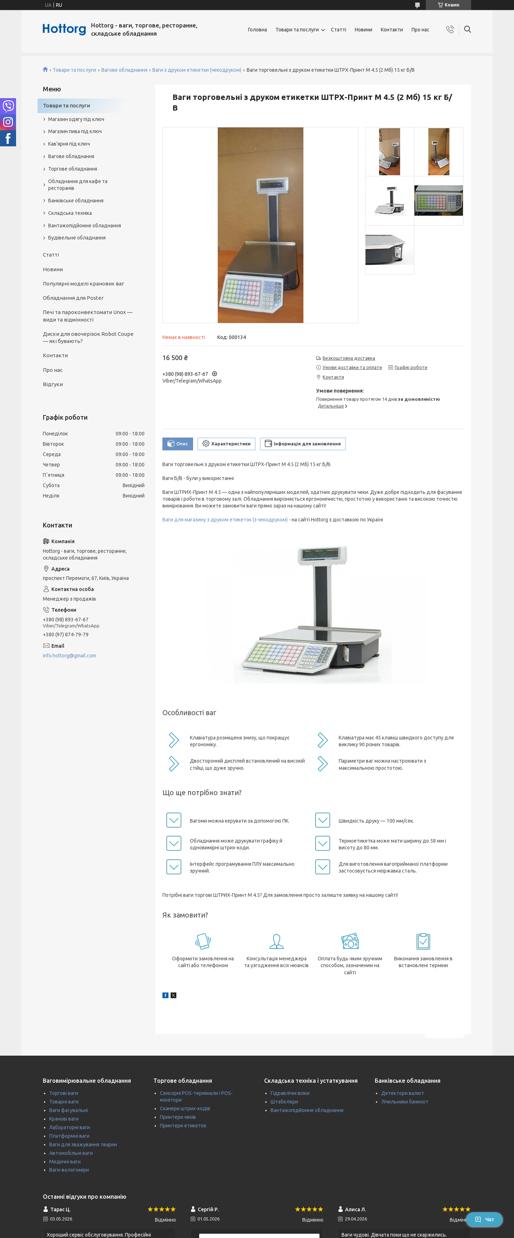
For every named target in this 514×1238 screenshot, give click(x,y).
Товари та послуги (297, 29)
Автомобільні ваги (71, 1153)
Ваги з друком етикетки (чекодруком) (196, 70)
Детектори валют (402, 1093)
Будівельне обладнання (77, 238)
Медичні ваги (65, 1161)
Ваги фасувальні (68, 1110)
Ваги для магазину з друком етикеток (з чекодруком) (225, 519)
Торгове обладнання (72, 169)
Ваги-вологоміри (69, 1170)
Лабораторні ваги (69, 1127)
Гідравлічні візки (290, 1093)
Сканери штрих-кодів (185, 1108)
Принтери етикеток (183, 1125)
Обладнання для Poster (73, 298)
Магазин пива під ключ (75, 131)
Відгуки (53, 384)
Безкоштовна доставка (349, 357)
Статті (338, 29)
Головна (257, 29)
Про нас (420, 29)
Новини (363, 29)
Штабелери (284, 1102)
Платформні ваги (69, 1136)
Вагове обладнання (124, 70)
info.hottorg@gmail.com (69, 655)
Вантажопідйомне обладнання (84, 225)
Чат (484, 1219)
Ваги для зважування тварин (83, 1144)
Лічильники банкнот (404, 1102)
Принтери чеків (178, 1117)
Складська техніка (70, 213)
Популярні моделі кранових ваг (83, 284)
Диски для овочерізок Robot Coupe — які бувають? (88, 337)
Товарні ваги (64, 1102)
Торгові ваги (63, 1093)
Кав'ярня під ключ (69, 144)
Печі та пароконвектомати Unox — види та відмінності (87, 315)
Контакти (392, 29)
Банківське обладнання (76, 200)
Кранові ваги (64, 1119)
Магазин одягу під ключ (76, 119)
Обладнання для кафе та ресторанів (77, 184)
